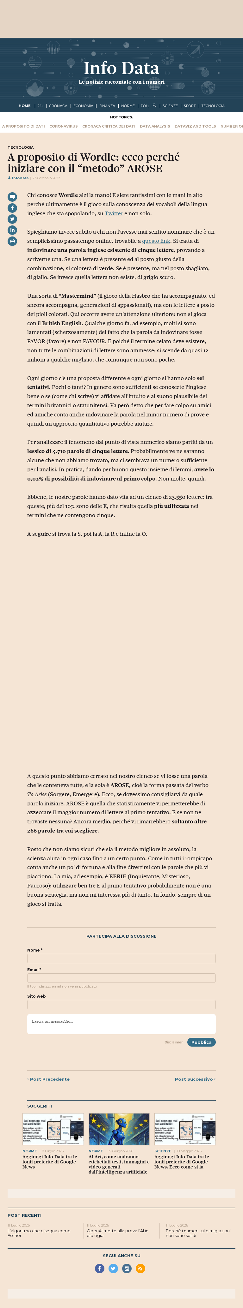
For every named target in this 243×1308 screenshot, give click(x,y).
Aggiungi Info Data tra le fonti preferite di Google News (49, 1162)
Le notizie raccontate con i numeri (122, 81)
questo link (156, 240)
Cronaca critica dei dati (108, 126)
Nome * (34, 950)
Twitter (114, 213)
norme (128, 106)
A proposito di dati (23, 126)
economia (83, 106)
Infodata (18, 178)
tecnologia (213, 106)
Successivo (195, 1079)
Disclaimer (174, 1042)
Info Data (121, 68)
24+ (40, 106)
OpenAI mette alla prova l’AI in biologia (117, 1233)
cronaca (58, 106)
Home (25, 106)
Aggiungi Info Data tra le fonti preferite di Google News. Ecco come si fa (181, 1162)
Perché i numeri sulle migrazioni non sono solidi (198, 1233)
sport (190, 106)
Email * (34, 970)
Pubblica (201, 1042)
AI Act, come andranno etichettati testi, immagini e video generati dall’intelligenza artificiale (119, 1164)
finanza (107, 106)
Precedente (48, 1079)
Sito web (36, 996)
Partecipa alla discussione (121, 936)
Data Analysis (155, 126)
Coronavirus (63, 126)
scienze (170, 106)
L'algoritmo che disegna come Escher (39, 1233)
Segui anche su (121, 1255)
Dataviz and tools (195, 126)
